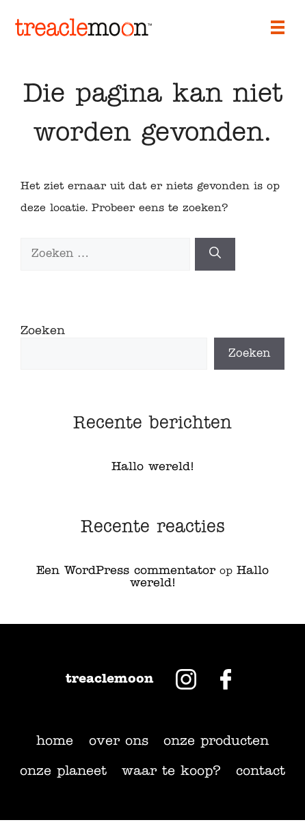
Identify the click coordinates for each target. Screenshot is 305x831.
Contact (260, 771)
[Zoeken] (215, 254)
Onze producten (216, 741)
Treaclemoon (110, 679)
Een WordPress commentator (125, 570)
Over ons (118, 741)
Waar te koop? (171, 771)
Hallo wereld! (152, 467)
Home (54, 741)
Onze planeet (63, 771)
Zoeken (43, 331)
